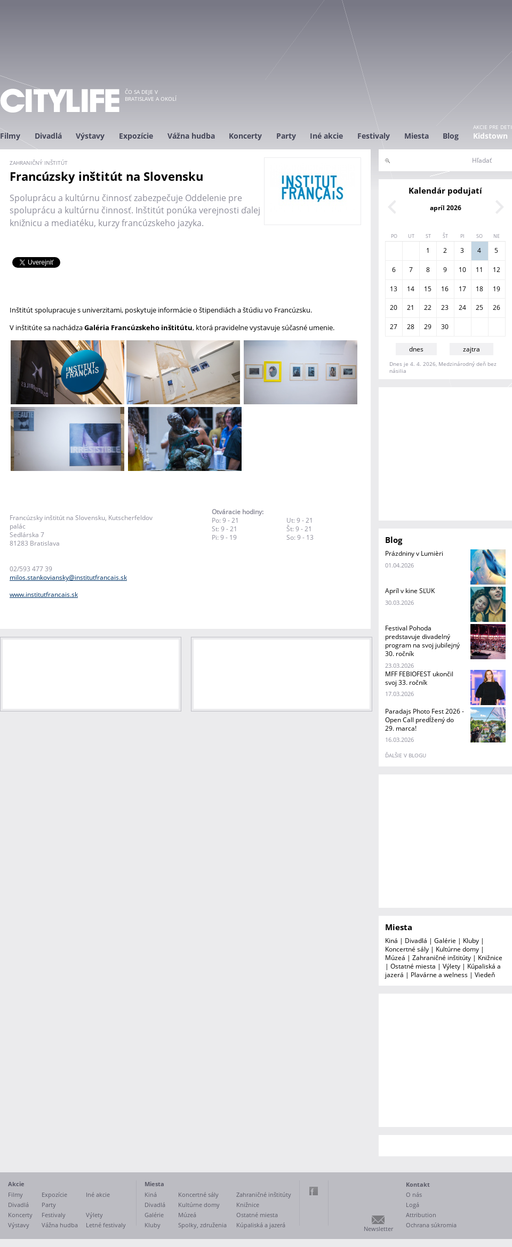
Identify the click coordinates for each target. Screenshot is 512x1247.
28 (410, 326)
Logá (412, 1205)
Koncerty (245, 136)
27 (393, 326)
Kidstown (490, 136)
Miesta (416, 136)
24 (462, 307)
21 (410, 307)
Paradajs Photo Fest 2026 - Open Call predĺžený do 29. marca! (424, 720)
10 (462, 269)
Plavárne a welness (439, 974)
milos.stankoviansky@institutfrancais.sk (68, 577)
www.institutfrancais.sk (44, 594)
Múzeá (395, 957)
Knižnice (490, 957)
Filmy (10, 136)
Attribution (421, 1215)
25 (479, 307)
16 (445, 288)
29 (427, 326)
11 (479, 269)
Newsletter (378, 1229)
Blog (451, 136)
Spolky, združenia (202, 1225)
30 (445, 326)
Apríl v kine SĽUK (410, 590)
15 (427, 288)
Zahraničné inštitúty (441, 957)
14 (410, 288)
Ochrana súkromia (431, 1225)
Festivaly (373, 136)
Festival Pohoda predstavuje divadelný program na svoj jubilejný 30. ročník (422, 641)
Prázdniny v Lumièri (414, 553)
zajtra (471, 349)
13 (393, 288)
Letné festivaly (106, 1225)
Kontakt (418, 1184)
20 (393, 307)
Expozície (136, 136)
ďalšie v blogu (405, 755)
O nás (414, 1194)
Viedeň (485, 974)
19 (496, 288)
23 (445, 307)
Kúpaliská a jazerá (260, 1225)
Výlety (451, 966)
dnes (416, 349)
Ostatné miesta (413, 966)
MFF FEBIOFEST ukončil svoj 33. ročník (419, 678)
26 (496, 307)
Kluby (471, 940)
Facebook (313, 1191)
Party (286, 136)
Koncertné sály (407, 949)
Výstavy (90, 136)
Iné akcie (326, 136)
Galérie (445, 940)
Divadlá (48, 136)
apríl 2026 (445, 207)
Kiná (391, 940)
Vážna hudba (191, 136)
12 (496, 269)
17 (462, 288)
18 (479, 288)
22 (427, 307)
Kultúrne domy (457, 949)
